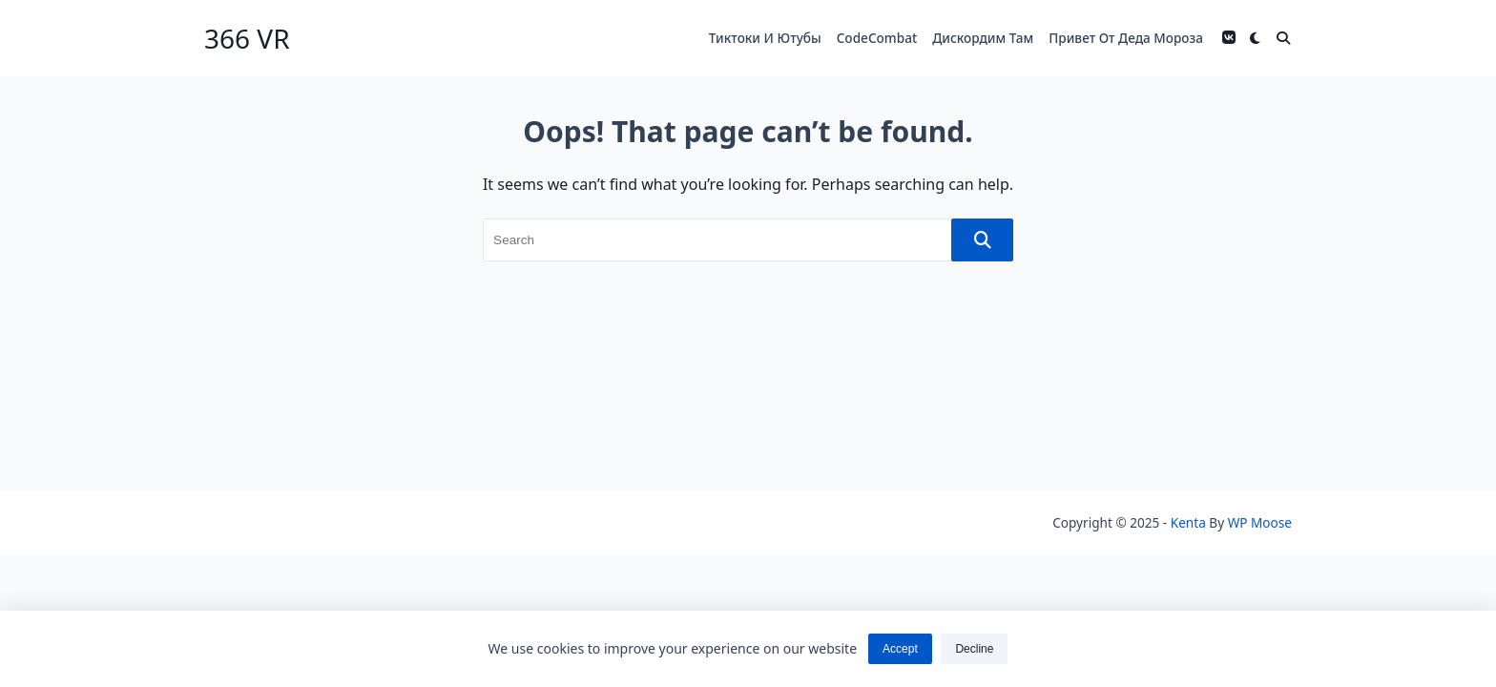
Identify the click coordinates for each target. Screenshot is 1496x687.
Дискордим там (982, 38)
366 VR (247, 38)
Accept (900, 649)
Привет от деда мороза (1126, 38)
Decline (974, 649)
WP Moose (1260, 522)
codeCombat (877, 38)
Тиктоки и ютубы (765, 38)
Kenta (1188, 522)
